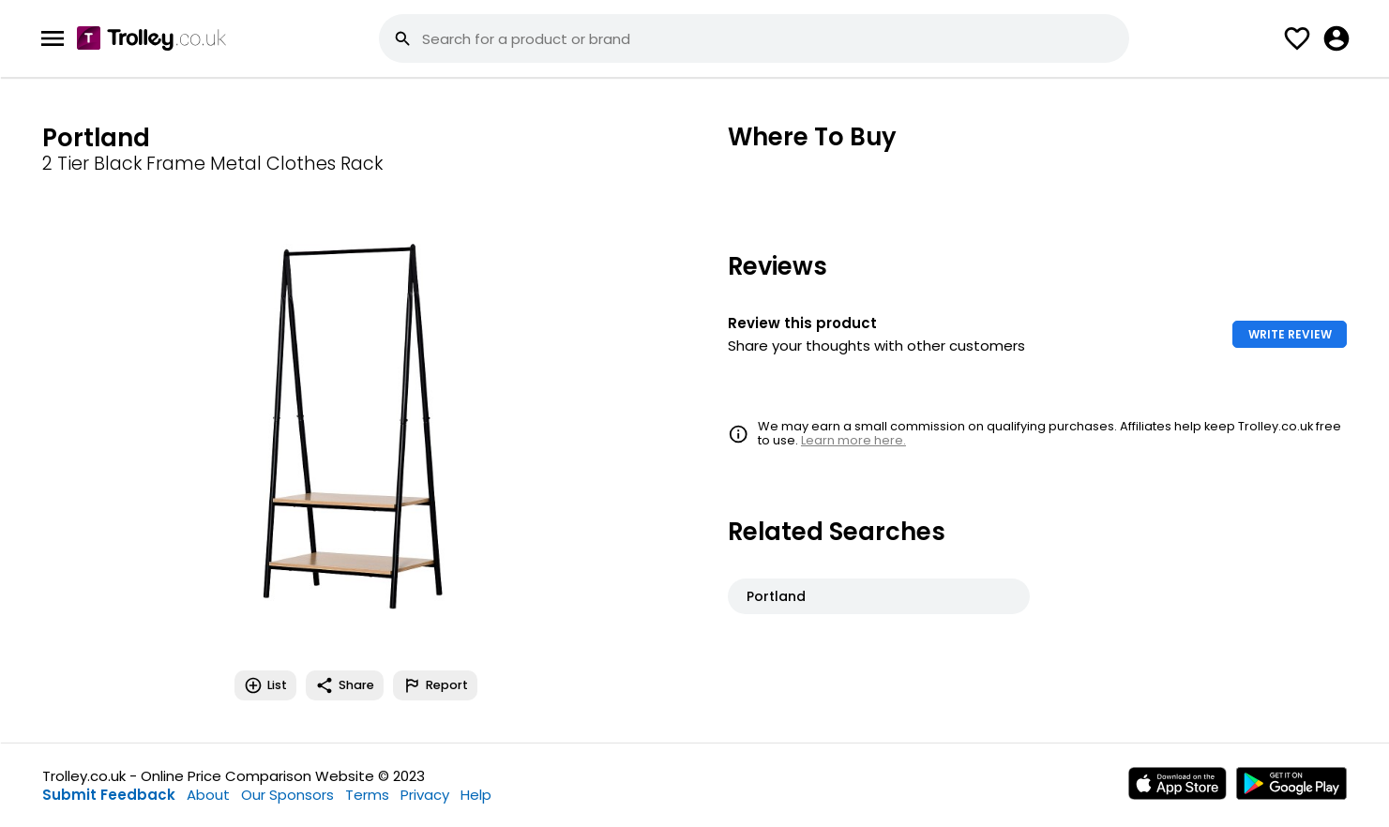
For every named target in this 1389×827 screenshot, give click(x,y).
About (208, 794)
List (265, 685)
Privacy (424, 794)
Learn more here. (853, 440)
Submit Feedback (108, 794)
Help (475, 794)
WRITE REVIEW (1290, 334)
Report (435, 685)
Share (344, 685)
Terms (367, 794)
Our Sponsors (287, 794)
